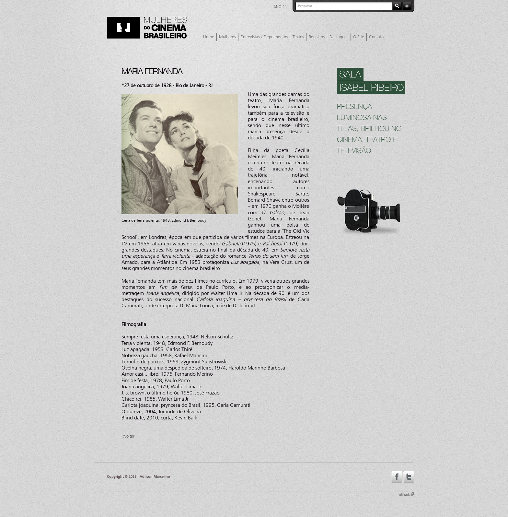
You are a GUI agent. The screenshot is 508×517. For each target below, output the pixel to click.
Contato (376, 37)
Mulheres (227, 37)
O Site (358, 37)
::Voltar (127, 436)
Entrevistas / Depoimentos (264, 37)
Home (208, 37)
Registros (317, 37)
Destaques (338, 37)
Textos (298, 37)
